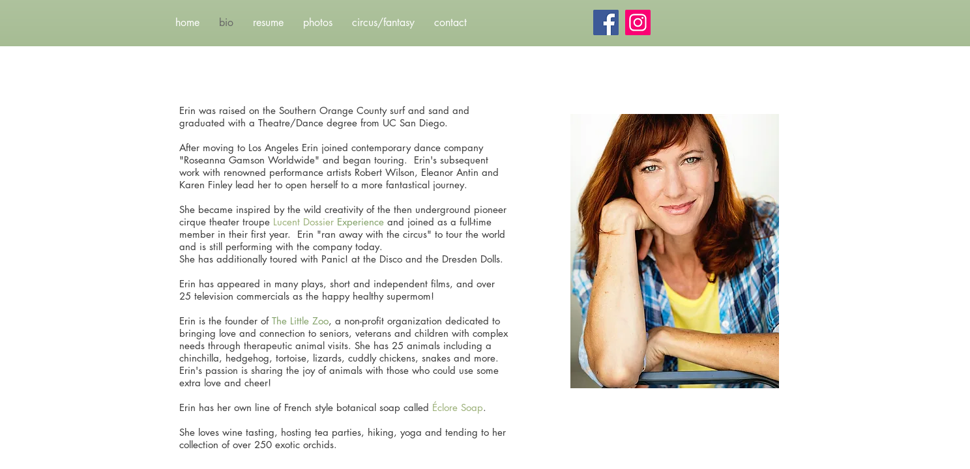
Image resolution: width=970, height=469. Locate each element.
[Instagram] (638, 22)
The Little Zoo (300, 321)
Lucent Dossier (303, 222)
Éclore (446, 407)
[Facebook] (606, 22)
